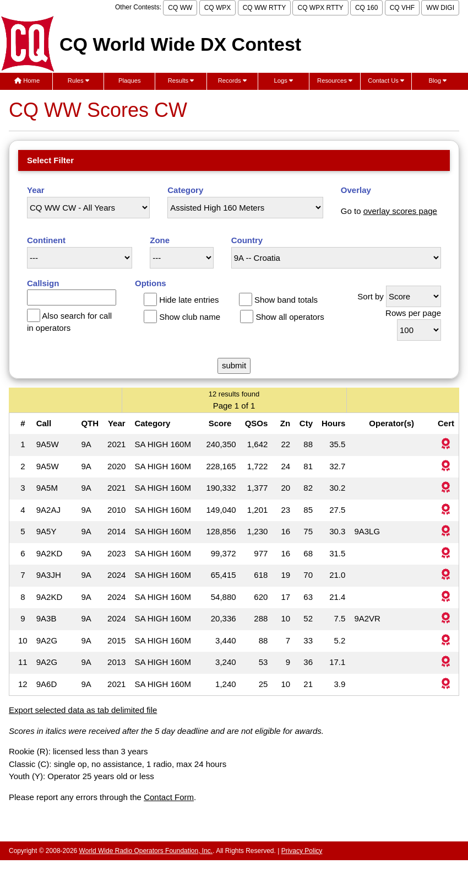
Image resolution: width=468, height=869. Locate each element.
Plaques (129, 80)
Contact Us (386, 80)
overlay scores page (400, 211)
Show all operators (289, 316)
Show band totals (286, 299)
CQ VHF (402, 8)
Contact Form (169, 797)
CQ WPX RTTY (320, 8)
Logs (283, 80)
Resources (334, 80)
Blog (438, 80)
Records (232, 80)
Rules (78, 80)
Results (181, 80)
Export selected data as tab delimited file (83, 710)
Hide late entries (189, 299)
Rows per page (413, 313)
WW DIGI (440, 8)
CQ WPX (217, 8)
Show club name (189, 316)
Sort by (370, 296)
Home (27, 80)
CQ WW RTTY (264, 8)
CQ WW (180, 8)
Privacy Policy (302, 851)
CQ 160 (366, 8)
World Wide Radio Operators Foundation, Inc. (146, 851)
